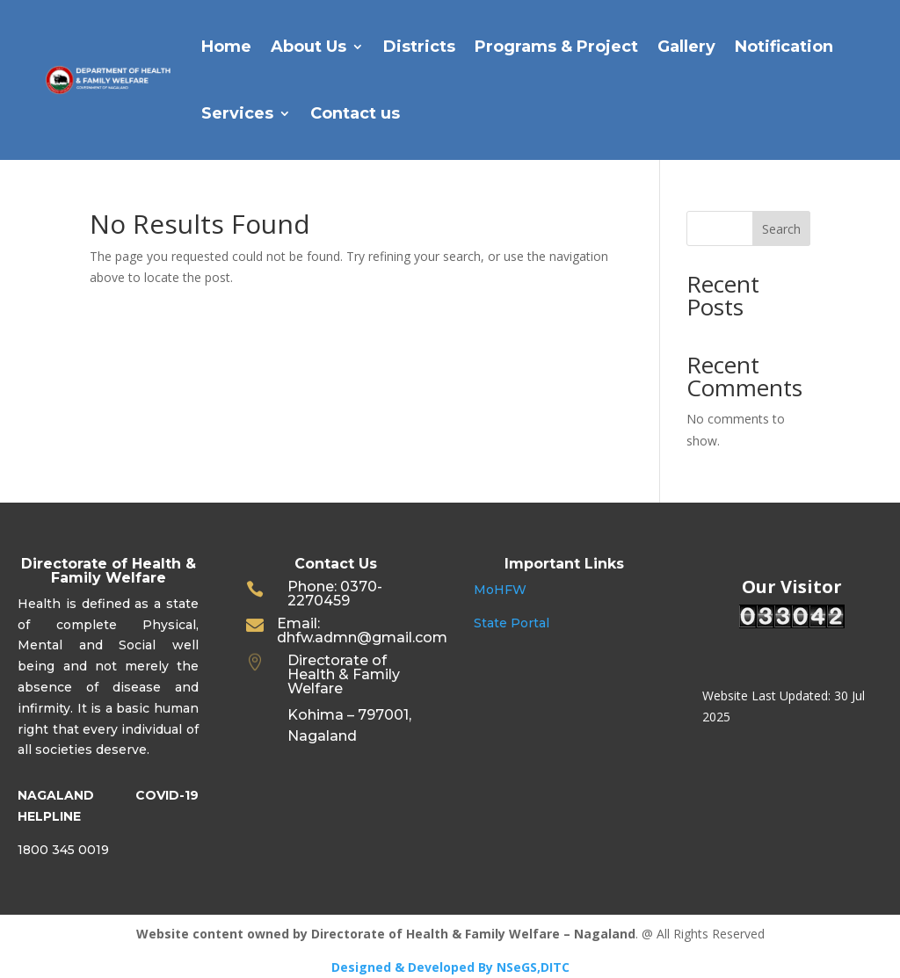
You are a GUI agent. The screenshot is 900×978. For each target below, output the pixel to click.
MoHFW (500, 590)
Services (237, 113)
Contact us (355, 113)
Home (226, 46)
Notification (784, 46)
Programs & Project (556, 46)
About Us (308, 46)
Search (781, 229)
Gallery (686, 46)
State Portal (511, 623)
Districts (419, 46)
